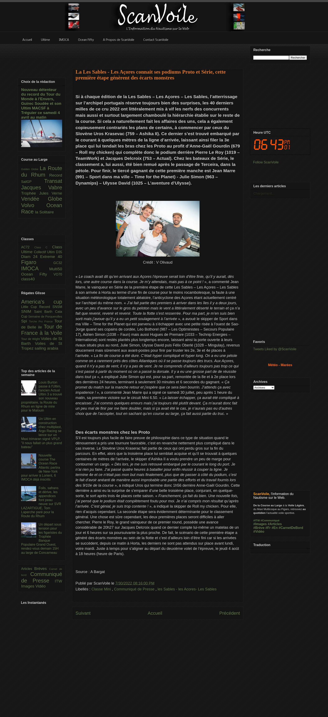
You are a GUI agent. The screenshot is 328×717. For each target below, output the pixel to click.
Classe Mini (101, 589)
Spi (25, 321)
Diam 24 (30, 256)
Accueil (155, 613)
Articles (27, 569)
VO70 (58, 274)
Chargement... (263, 193)
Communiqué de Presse (134, 589)
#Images (260, 524)
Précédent (229, 613)
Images (28, 586)
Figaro (37, 262)
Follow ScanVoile (266, 162)
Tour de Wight (31, 339)
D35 (59, 252)
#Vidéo (258, 531)
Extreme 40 (51, 256)
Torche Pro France (41, 321)
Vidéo (40, 586)
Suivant (83, 613)
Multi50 (55, 269)
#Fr (268, 528)
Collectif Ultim (45, 252)
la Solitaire (44, 212)
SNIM (27, 311)
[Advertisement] (158, 53)
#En (275, 528)
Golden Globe (30, 169)
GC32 (57, 263)
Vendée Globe (41, 199)
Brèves (41, 568)
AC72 (27, 247)
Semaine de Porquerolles (45, 316)
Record (55, 175)
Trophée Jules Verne (41, 193)
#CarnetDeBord (291, 528)
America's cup (41, 302)
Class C (43, 247)
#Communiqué (270, 520)
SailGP (32, 181)
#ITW (256, 520)
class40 (28, 279)
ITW (58, 581)
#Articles (275, 524)
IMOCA (35, 268)
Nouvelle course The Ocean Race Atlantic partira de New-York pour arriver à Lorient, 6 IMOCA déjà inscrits (40, 467)
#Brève (258, 528)
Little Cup (30, 307)
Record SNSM (50, 307)
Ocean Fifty (37, 274)
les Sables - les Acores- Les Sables (187, 589)
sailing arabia (46, 348)
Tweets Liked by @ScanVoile (274, 349)
